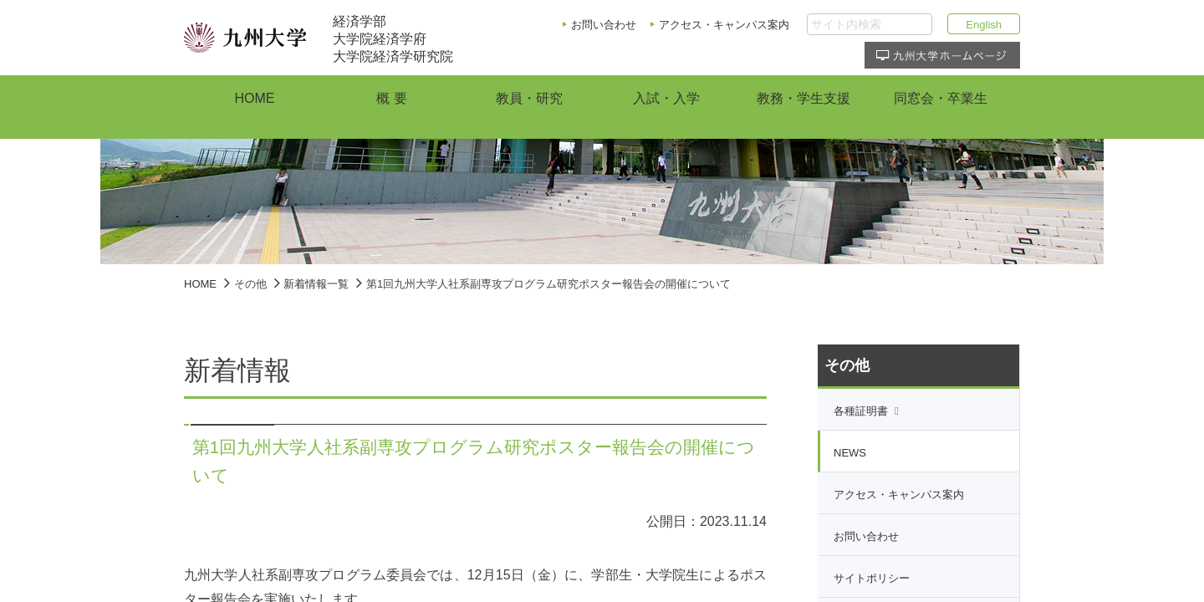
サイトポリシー (872, 578)
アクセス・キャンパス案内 (724, 24)
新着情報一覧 (316, 284)
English (984, 24)
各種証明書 (861, 411)
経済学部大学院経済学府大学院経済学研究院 (393, 39)
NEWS (850, 452)
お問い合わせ (603, 24)
